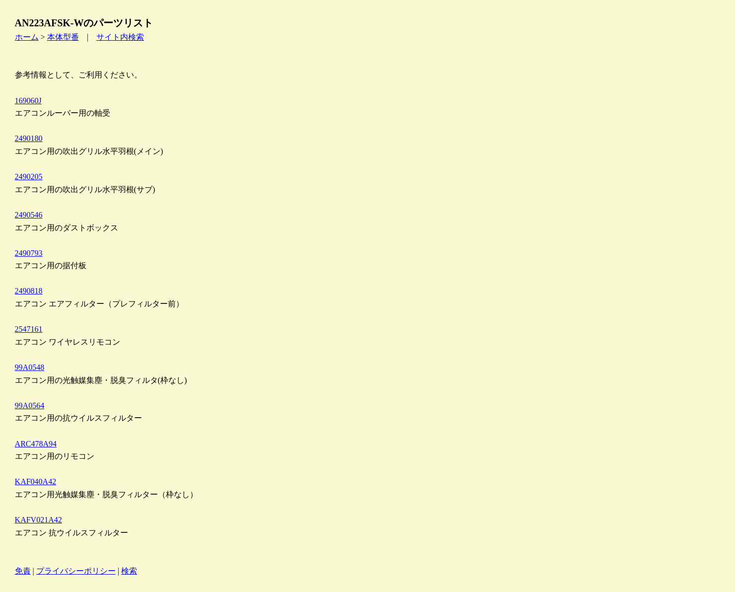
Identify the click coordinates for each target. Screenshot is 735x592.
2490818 (29, 291)
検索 (129, 571)
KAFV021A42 (38, 520)
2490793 (29, 253)
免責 (23, 571)
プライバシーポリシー (76, 571)
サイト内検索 (120, 37)
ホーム (27, 37)
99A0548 (30, 367)
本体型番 (63, 37)
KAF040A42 (36, 481)
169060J (28, 100)
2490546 (29, 215)
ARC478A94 (36, 444)
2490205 (29, 176)
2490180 (29, 138)
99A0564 (30, 405)
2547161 (29, 329)
